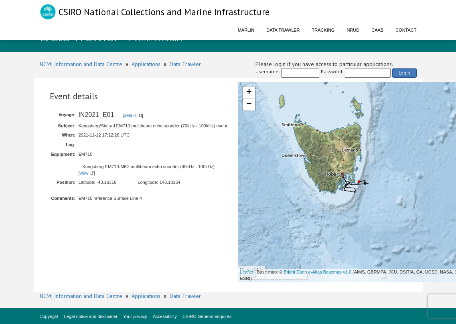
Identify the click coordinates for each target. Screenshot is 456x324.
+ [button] (248, 93)
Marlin (246, 30)
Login (404, 73)
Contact (405, 30)
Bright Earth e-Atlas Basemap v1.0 (317, 272)
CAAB (377, 30)
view (83, 173)
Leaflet (246, 272)
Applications (146, 64)
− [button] (248, 105)
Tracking (323, 30)
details (130, 115)
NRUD (353, 30)
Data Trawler (283, 30)
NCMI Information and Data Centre (81, 64)
